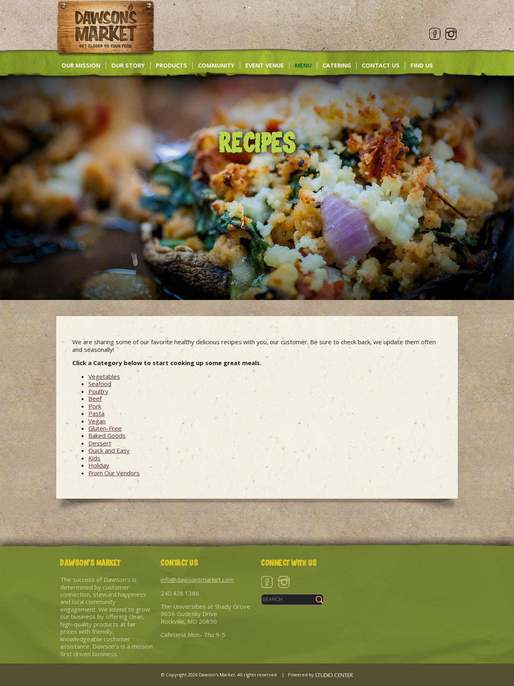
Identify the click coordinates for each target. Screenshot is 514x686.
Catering (336, 65)
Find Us (421, 65)
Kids (94, 458)
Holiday (98, 465)
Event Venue (264, 65)
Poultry (98, 391)
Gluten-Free (105, 428)
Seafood (99, 384)
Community (216, 65)
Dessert (99, 443)
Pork (94, 406)
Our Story (128, 65)
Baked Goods (107, 435)
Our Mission (80, 65)
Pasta (96, 413)
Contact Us (381, 65)
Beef (95, 398)
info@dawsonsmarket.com (197, 579)
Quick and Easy (109, 450)
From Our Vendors (114, 473)
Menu (303, 65)
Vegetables (104, 376)
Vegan (97, 421)
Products (171, 65)
